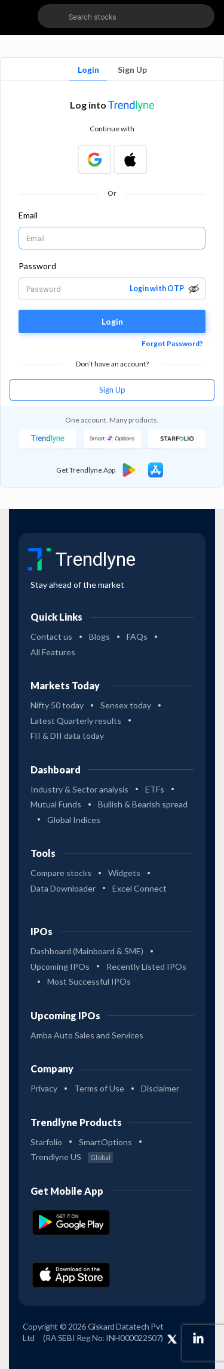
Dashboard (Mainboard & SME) (86, 951)
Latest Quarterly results (75, 721)
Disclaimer (160, 1088)
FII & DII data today (67, 735)
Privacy (43, 1088)
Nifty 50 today (57, 705)
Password (37, 266)
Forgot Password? (172, 343)
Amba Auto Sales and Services (86, 1035)
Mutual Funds (55, 804)
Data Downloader (63, 888)
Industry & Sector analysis (79, 789)
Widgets (124, 873)
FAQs (137, 636)
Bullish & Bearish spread (143, 804)
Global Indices (73, 820)
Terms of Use (99, 1088)
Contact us (51, 636)
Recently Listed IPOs (146, 966)
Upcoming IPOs (60, 966)
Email (28, 215)
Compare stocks (60, 873)
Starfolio (46, 1142)
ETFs (154, 789)
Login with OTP (157, 288)
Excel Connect (139, 888)
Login (88, 69)
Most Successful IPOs (89, 981)
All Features (52, 652)
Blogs (99, 636)
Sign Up (132, 69)
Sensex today (125, 705)
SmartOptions (105, 1142)
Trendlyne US (71, 1157)
